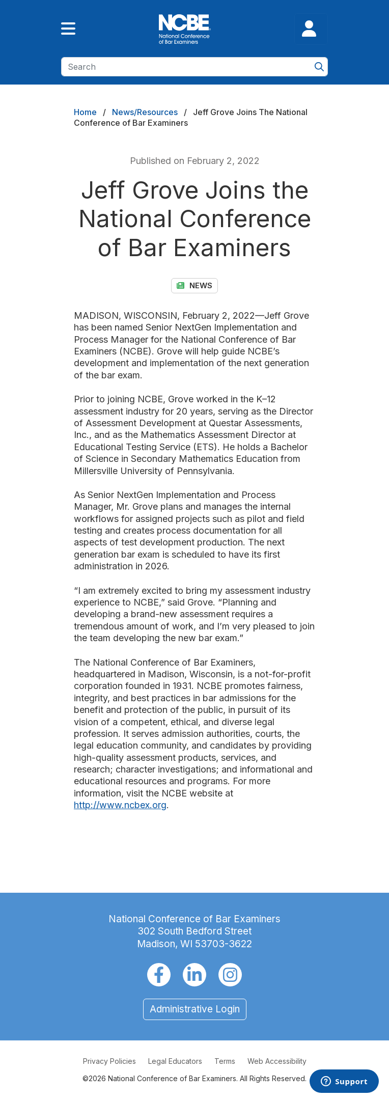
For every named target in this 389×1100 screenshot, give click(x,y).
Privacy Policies (109, 1061)
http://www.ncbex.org (120, 805)
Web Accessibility (277, 1061)
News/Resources (145, 112)
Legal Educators (175, 1061)
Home (85, 112)
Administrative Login (195, 1009)
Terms (224, 1061)
